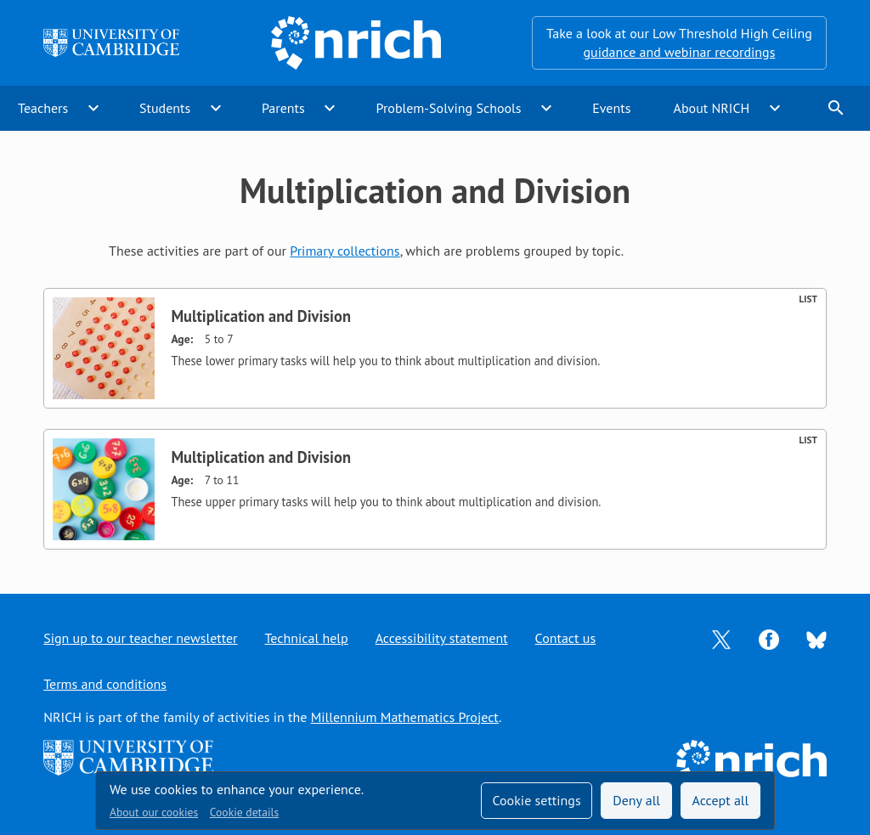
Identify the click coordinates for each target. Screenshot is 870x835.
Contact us (565, 637)
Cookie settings (536, 800)
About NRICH (712, 107)
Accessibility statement (442, 637)
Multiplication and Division (261, 316)
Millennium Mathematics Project (405, 716)
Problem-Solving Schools (449, 107)
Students (164, 107)
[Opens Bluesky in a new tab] (816, 638)
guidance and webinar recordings (679, 51)
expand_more (93, 108)
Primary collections (344, 250)
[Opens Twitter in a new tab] (721, 637)
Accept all (720, 800)
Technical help (306, 637)
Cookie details (244, 812)
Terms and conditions (105, 683)
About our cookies (154, 812)
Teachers (43, 107)
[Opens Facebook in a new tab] (769, 637)
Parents (283, 107)
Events (611, 107)
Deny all (636, 800)
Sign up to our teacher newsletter (140, 637)
